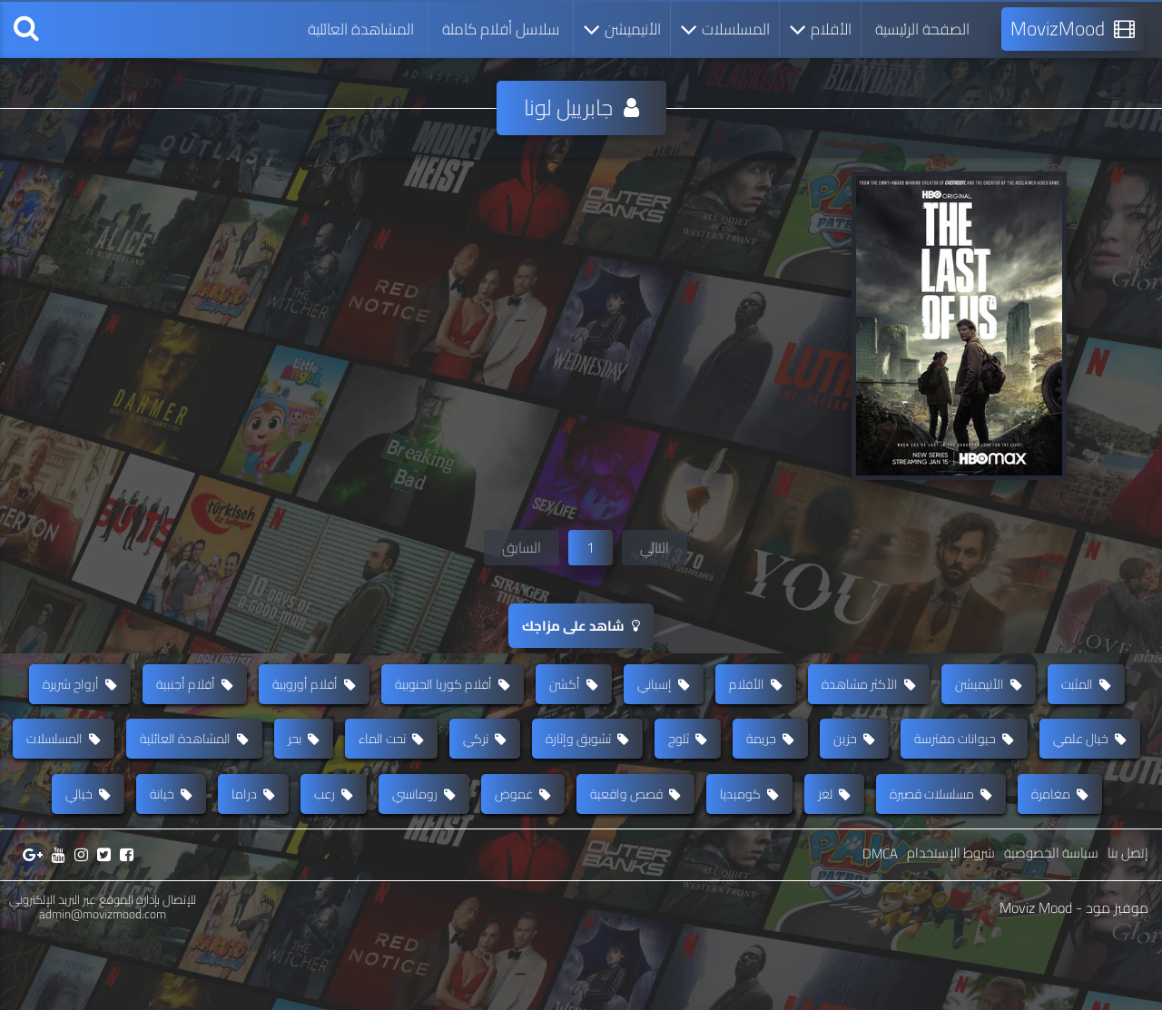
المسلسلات (725, 29)
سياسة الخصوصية (1051, 928)
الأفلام (820, 29)
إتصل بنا (1128, 928)
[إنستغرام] (81, 930)
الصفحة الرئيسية (922, 29)
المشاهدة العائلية (361, 29)
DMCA (880, 929)
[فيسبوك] (126, 930)
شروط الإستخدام (951, 928)
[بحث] (26, 29)
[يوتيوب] (58, 930)
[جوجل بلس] (33, 930)
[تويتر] (104, 930)
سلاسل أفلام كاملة (500, 29)
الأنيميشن (622, 29)
